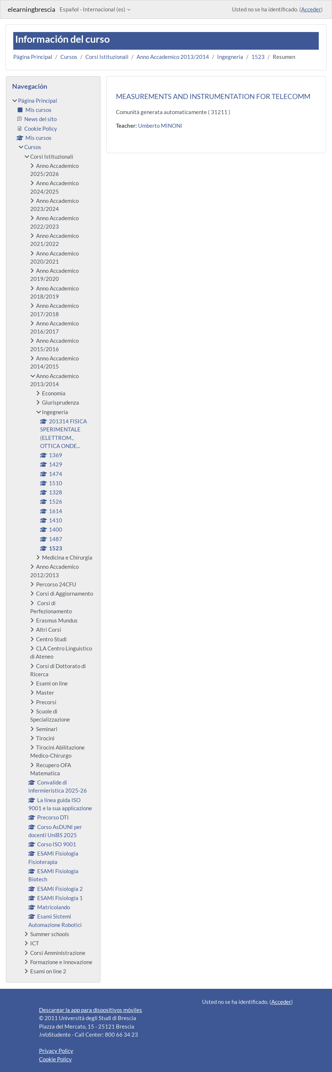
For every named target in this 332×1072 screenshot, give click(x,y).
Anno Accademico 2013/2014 (173, 56)
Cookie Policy (55, 1059)
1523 (258, 56)
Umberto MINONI (160, 125)
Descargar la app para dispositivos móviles (90, 1009)
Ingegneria (230, 56)
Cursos (68, 56)
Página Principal (32, 56)
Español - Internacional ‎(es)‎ (93, 9)
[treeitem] (53, 536)
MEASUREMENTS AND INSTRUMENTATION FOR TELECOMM (213, 96)
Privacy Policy (56, 1050)
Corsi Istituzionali (106, 56)
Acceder (311, 9)
